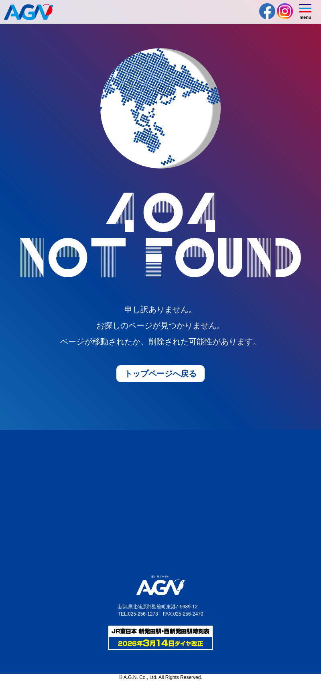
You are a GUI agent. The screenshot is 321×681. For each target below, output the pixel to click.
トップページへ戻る (160, 373)
